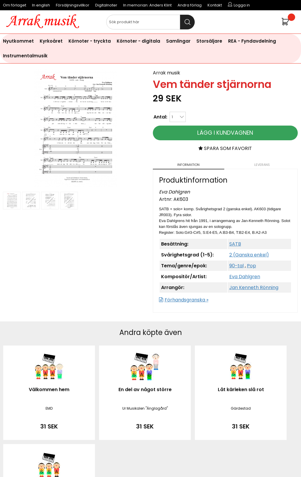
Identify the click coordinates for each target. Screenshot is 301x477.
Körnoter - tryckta (89, 41)
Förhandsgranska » (186, 299)
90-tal (236, 265)
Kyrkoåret (51, 41)
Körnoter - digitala (138, 41)
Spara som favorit (225, 148)
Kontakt (215, 5)
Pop (251, 265)
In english (41, 5)
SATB (235, 244)
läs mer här (198, 462)
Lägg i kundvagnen (225, 133)
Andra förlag (190, 5)
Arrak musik (166, 72)
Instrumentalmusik (25, 56)
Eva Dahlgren (244, 276)
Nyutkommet (18, 41)
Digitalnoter (106, 5)
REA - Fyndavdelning (252, 41)
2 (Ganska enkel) (249, 254)
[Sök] (150, 22)
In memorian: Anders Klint (147, 5)
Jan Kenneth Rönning (253, 287)
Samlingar (178, 41)
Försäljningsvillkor (72, 5)
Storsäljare (209, 41)
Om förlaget (14, 5)
